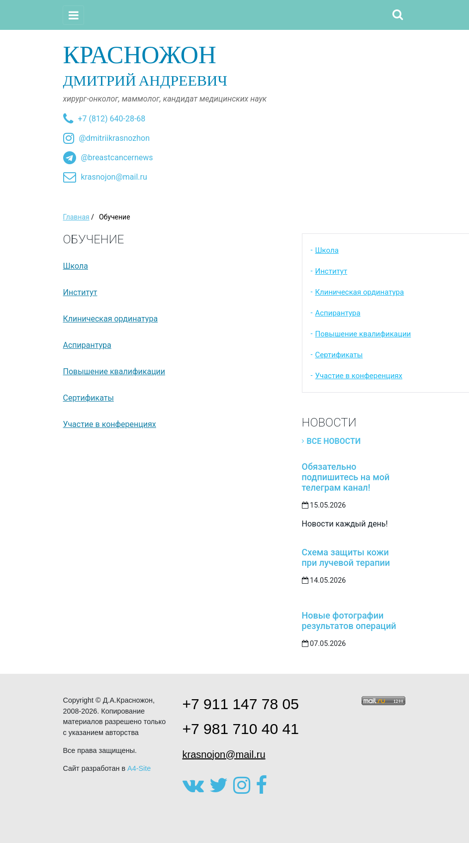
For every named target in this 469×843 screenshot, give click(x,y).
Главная (76, 217)
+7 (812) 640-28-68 (112, 118)
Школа (76, 266)
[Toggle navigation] (74, 15)
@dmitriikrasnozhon (114, 138)
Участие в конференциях (109, 424)
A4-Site (139, 768)
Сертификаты (88, 398)
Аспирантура (87, 345)
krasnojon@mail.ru (114, 177)
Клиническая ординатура (110, 318)
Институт (80, 292)
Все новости (334, 441)
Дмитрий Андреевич (234, 65)
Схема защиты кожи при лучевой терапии (346, 557)
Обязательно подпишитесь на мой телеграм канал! (346, 477)
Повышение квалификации (114, 371)
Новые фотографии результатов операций (349, 620)
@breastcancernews (117, 157)
